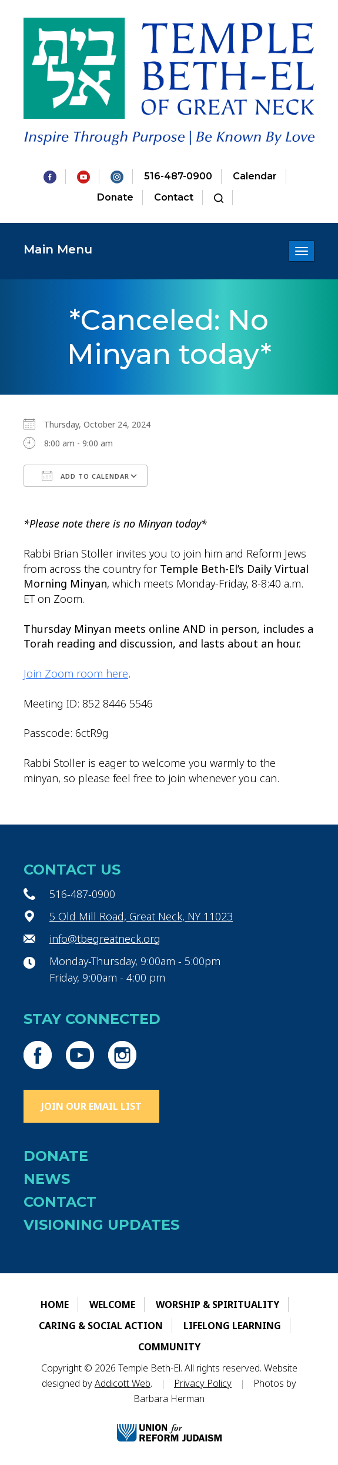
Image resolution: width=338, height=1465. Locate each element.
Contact (173, 197)
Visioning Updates (101, 1224)
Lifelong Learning (232, 1325)
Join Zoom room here (76, 673)
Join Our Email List (91, 1106)
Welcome (112, 1304)
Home (55, 1304)
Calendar (255, 176)
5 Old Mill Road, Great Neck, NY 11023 (141, 916)
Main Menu (58, 249)
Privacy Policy (203, 1383)
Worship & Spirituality (217, 1304)
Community (169, 1346)
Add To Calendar (85, 475)
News (47, 1178)
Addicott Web (122, 1383)
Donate (115, 197)
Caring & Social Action (101, 1325)
